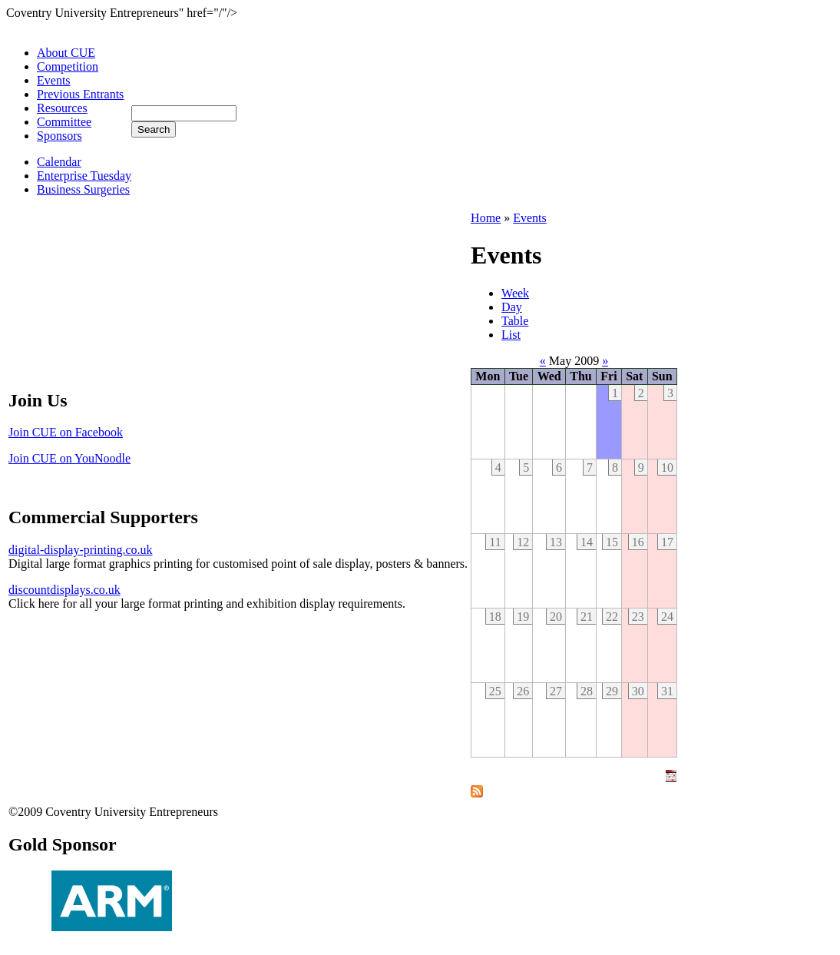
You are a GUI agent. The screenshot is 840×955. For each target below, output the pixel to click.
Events (54, 80)
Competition (67, 66)
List (511, 334)
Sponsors (59, 135)
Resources (62, 107)
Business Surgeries (83, 189)
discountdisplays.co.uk (64, 589)
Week (515, 293)
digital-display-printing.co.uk (80, 549)
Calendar (59, 161)
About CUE (66, 52)
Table (514, 320)
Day (511, 306)
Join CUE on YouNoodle (69, 458)
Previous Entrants (80, 94)
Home (486, 217)
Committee (64, 121)
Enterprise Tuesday (84, 175)
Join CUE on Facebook (65, 432)
